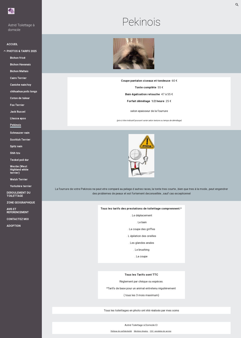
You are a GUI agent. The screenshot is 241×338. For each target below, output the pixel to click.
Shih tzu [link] (15, 153)
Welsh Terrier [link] (19, 179)
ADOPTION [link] (14, 225)
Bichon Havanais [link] (20, 64)
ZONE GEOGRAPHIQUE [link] (21, 202)
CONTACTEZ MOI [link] (18, 219)
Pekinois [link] (15, 124)
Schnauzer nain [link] (19, 132)
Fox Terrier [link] (17, 105)
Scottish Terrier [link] (20, 139)
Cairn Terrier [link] (18, 78)
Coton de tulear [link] (20, 98)
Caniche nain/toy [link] (20, 84)
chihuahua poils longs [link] (23, 91)
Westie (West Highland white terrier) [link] (19, 169)
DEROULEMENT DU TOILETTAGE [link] (18, 194)
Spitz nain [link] (16, 146)
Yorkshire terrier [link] (21, 186)
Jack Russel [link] (17, 111)
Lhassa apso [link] (18, 118)
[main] (141, 22)
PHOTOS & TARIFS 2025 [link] (22, 51)
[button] (237, 5)
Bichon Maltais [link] (19, 71)
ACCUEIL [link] (12, 44)
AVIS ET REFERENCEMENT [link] (18, 210)
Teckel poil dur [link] (19, 159)
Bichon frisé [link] (17, 57)
